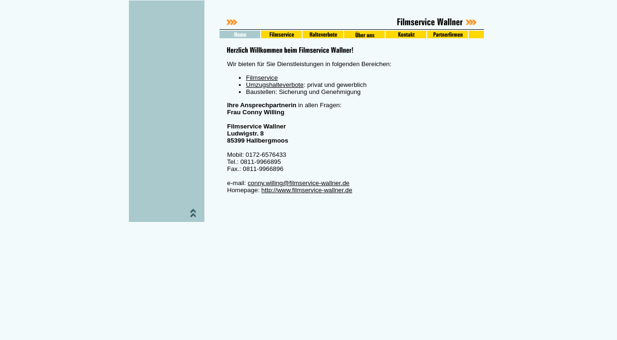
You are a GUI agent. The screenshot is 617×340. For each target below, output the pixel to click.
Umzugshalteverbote (275, 84)
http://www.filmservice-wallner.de (307, 190)
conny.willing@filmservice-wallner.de (299, 183)
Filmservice (262, 77)
